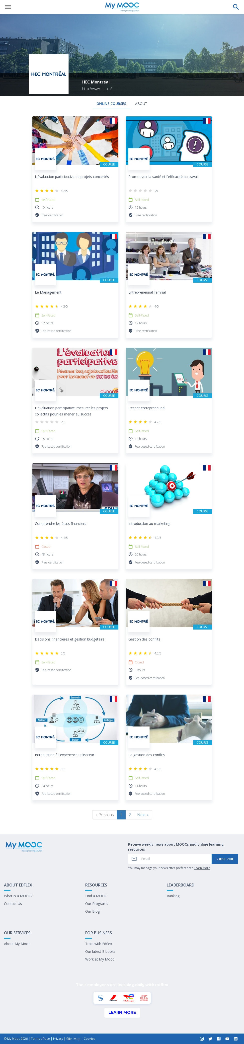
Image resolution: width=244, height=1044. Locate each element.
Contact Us (13, 903)
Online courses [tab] (111, 103)
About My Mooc (17, 943)
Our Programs (96, 903)
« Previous (104, 814)
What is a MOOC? (18, 895)
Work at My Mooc (99, 959)
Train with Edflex (98, 943)
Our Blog (92, 911)
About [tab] (141, 103)
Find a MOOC (96, 895)
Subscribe (225, 859)
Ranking (173, 895)
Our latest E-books (100, 951)
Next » (143, 814)
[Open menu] (8, 7)
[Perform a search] (236, 7)
